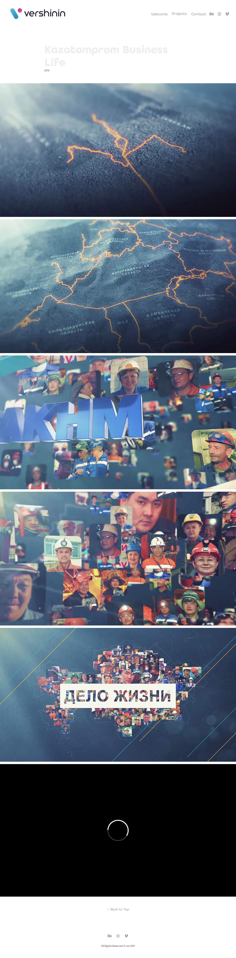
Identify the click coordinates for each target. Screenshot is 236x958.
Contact (198, 14)
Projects (179, 13)
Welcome (159, 14)
